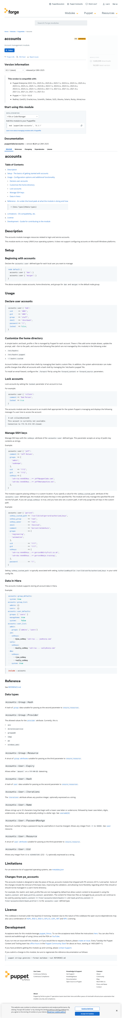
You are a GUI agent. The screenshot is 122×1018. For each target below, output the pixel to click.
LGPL (53, 918)
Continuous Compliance (41, 976)
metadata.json (58, 869)
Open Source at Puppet (74, 982)
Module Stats (94, 57)
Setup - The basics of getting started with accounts (27, 173)
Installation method (13, 113)
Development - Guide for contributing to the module (28, 221)
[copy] (81, 125)
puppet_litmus (45, 933)
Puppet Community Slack (55, 943)
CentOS (23, 99)
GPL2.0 (47, 918)
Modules (71, 13)
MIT (57, 918)
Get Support (70, 974)
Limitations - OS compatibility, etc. (21, 214)
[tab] (9, 149)
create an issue (84, 940)
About (98, 974)
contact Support (64, 948)
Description (12, 169)
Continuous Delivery (40, 974)
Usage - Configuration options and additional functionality (31, 177)
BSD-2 (34, 918)
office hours (35, 943)
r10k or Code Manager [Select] (22, 116)
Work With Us (101, 982)
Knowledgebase (71, 976)
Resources (109, 13)
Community (100, 976)
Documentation (71, 979)
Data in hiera (15, 196)
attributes (21, 758)
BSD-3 (40, 918)
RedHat (16, 99)
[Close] (116, 1010)
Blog (98, 979)
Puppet (90, 13)
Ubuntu (60, 99)
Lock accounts (15, 188)
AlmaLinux (81, 99)
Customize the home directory (22, 185)
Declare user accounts (19, 181)
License (10, 217)
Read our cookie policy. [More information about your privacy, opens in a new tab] (56, 1012)
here (96, 933)
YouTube (55, 936)
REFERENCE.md (14, 687)
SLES (54, 99)
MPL (65, 918)
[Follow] (10, 50)
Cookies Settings (87, 1009)
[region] (61, 1011)
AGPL (29, 918)
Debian (48, 99)
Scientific (41, 99)
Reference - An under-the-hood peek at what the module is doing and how (37, 201)
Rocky (73, 99)
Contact (99, 987)
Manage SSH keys (17, 192)
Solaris (67, 99)
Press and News (102, 984)
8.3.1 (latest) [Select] (15, 70)
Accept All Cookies (87, 1014)
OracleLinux (31, 99)
